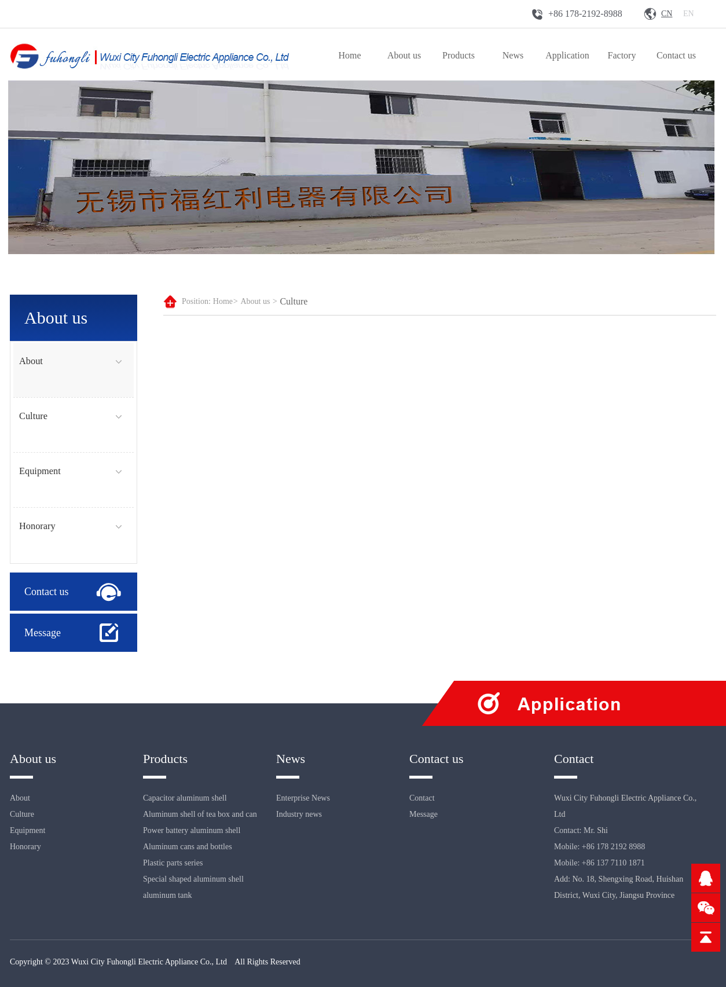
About (31, 360)
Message (42, 633)
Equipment (40, 470)
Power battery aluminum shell (191, 830)
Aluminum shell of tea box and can (200, 814)
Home (349, 55)
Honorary (37, 525)
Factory (622, 55)
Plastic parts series (173, 862)
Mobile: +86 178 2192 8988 (599, 846)
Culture (33, 415)
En (688, 13)
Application (567, 55)
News (513, 55)
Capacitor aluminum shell (185, 798)
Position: (196, 301)
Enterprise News (303, 798)
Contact (422, 798)
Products (458, 55)
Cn (666, 13)
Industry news (299, 814)
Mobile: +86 (574, 862)
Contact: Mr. (575, 830)
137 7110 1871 (620, 862)
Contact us (676, 55)
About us (404, 55)
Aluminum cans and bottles (187, 846)
